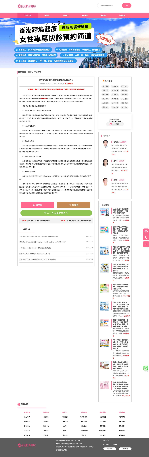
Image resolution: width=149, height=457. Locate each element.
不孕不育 (37, 72)
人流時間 (124, 99)
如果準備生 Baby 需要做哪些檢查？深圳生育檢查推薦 (37, 259)
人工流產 (124, 107)
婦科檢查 (115, 103)
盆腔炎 (65, 435)
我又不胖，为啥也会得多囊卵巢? (38, 220)
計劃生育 (27, 412)
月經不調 (105, 90)
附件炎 (46, 435)
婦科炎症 (115, 107)
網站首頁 (28, 15)
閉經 (64, 431)
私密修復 (124, 86)
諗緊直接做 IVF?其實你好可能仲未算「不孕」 (34, 254)
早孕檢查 (115, 99)
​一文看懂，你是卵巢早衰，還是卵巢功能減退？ (35, 248)
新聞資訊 (122, 15)
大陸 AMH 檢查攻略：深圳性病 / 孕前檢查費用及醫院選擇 (38, 236)
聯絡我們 (66, 15)
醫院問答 (103, 15)
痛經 (64, 426)
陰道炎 (46, 417)
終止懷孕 (105, 86)
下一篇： (63, 220)
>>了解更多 (125, 260)
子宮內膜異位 (83, 431)
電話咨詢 (109, 449)
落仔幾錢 (124, 90)
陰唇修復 (105, 107)
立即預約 (125, 449)
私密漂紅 (103, 435)
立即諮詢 (114, 124)
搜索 (126, 5)
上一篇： (24, 220)
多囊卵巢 (84, 421)
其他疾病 (122, 412)
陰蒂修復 (103, 426)
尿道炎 (46, 431)
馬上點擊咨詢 (69, 84)
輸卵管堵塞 (84, 417)
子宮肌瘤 (115, 94)
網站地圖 (64, 450)
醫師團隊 (85, 15)
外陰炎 (83, 435)
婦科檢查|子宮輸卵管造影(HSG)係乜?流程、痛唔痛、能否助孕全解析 (42, 242)
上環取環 (105, 103)
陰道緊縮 (105, 99)
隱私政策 (79, 444)
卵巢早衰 (84, 426)
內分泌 (64, 412)
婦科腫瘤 (115, 86)
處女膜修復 (102, 431)
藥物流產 (105, 94)
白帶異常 (65, 421)
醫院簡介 (47, 15)
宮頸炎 (46, 421)
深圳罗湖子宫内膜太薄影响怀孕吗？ (79, 220)
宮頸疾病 (115, 90)
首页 (30, 72)
